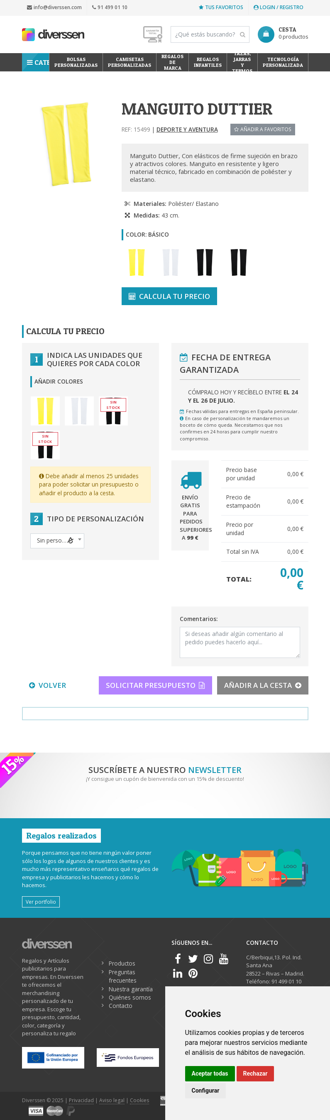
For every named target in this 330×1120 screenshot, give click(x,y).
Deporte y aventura (187, 129)
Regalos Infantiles (208, 62)
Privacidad (81, 1100)
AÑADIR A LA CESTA (262, 685)
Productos (122, 963)
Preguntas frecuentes (123, 976)
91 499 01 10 (109, 7)
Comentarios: (199, 619)
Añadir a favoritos (262, 129)
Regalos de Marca (172, 62)
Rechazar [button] (255, 1073)
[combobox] (57, 540)
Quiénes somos (130, 997)
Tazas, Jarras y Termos (242, 62)
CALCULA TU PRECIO (169, 296)
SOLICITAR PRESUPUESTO (155, 685)
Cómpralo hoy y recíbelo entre (243, 396)
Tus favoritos (221, 7)
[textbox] (57, 540)
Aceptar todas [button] (210, 1073)
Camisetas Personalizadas (129, 62)
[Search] (210, 34)
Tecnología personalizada (283, 62)
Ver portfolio (41, 901)
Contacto (120, 1006)
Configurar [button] (206, 1090)
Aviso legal (112, 1100)
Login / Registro (278, 7)
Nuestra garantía (131, 989)
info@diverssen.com (54, 7)
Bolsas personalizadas (76, 62)
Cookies (139, 1100)
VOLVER (47, 685)
